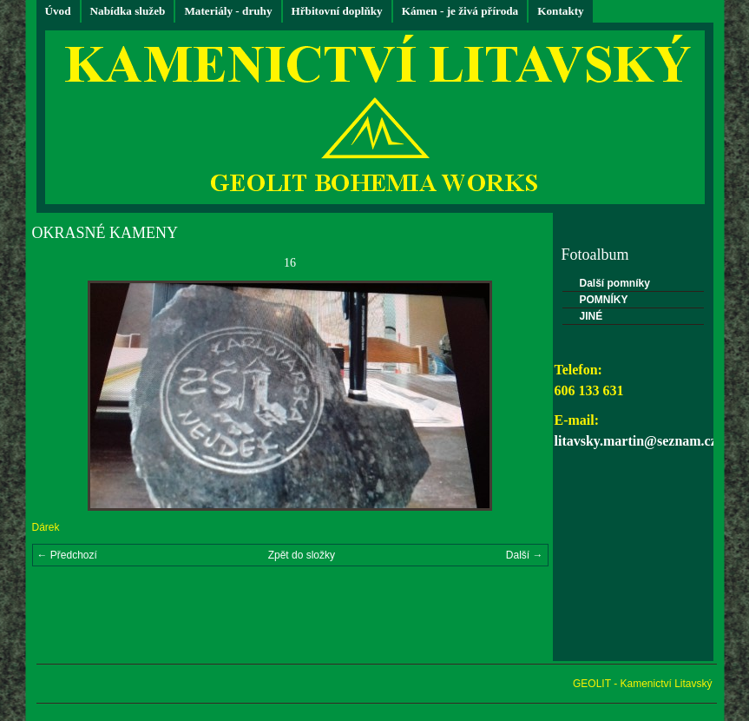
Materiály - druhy (228, 10)
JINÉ (591, 316)
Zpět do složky (301, 555)
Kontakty (560, 10)
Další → (524, 555)
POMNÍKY (604, 300)
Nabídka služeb (128, 10)
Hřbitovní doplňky (337, 10)
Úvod (58, 10)
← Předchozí (67, 555)
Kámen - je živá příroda (460, 10)
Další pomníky (615, 283)
